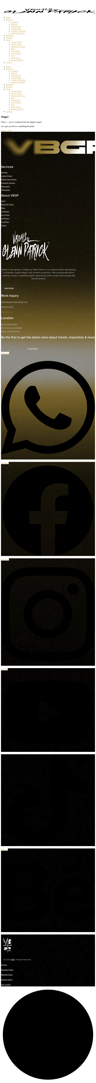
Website (14, 24)
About (8, 40)
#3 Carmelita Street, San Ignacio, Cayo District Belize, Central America (11, 327)
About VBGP (16, 42)
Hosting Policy (7, 980)
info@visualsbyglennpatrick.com (14, 302)
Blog (13, 49)
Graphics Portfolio (18, 31)
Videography (16, 29)
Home (8, 17)
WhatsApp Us (6, 312)
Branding (10, 35)
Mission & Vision (18, 47)
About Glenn (16, 44)
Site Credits (5, 985)
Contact (9, 62)
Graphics (14, 22)
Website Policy (7, 975)
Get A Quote (16, 53)
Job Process (15, 58)
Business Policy (17, 60)
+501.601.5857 (7, 307)
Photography (16, 26)
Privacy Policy (33, 349)
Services (9, 20)
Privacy (4, 965)
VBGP (12, 959)
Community (15, 51)
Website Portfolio (18, 33)
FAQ (13, 56)
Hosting (9, 38)
